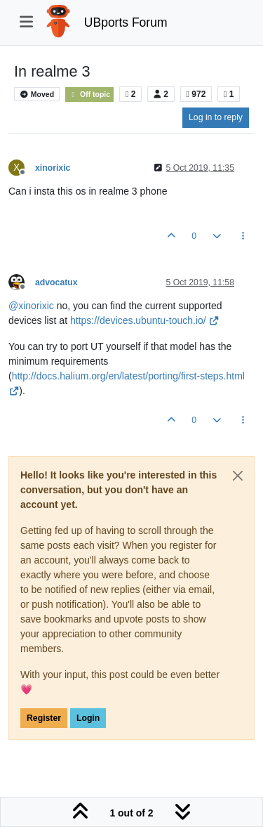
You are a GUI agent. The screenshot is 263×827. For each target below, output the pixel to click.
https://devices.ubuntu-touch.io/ (145, 320)
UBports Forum (126, 22)
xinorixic (52, 168)
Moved (37, 94)
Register (44, 718)
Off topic (89, 94)
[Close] (238, 476)
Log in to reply (216, 117)
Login (88, 718)
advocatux (56, 282)
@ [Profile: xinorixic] (31, 305)
